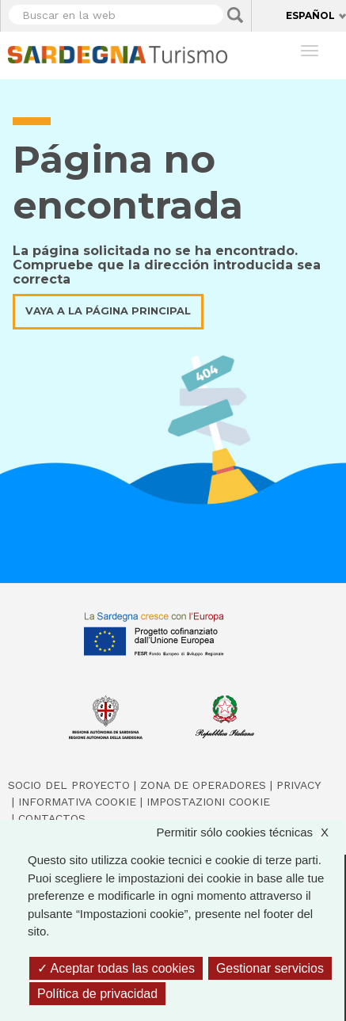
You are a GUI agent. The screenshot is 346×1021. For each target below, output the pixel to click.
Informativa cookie (77, 801)
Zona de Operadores (203, 785)
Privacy (298, 785)
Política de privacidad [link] (97, 993)
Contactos (52, 818)
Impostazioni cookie (208, 801)
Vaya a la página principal (108, 311)
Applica (235, 15)
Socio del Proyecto (69, 785)
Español (310, 15)
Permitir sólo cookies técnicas (250, 833)
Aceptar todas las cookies (116, 968)
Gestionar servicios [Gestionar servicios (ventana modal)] (270, 968)
